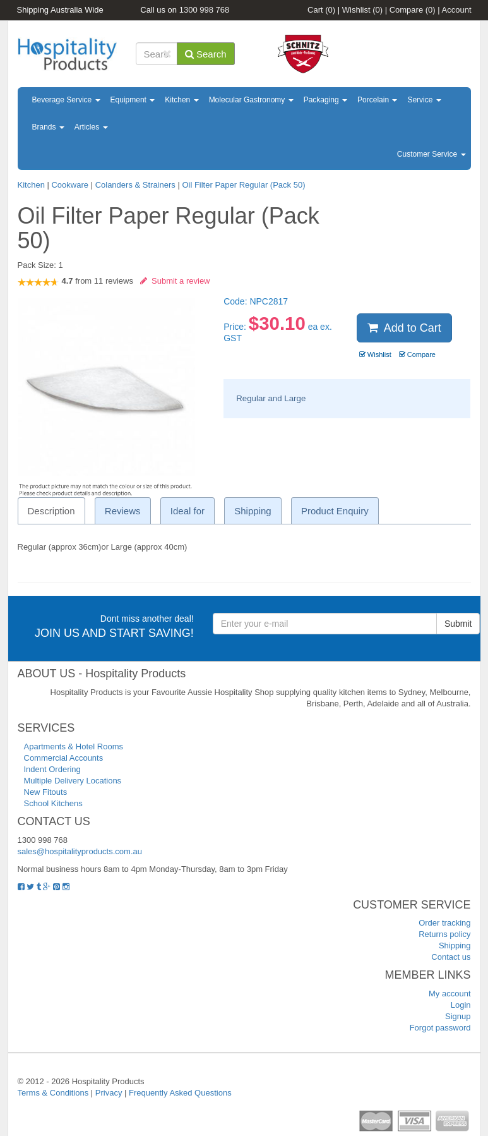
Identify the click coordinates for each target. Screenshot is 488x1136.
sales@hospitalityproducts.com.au (80, 851)
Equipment (132, 99)
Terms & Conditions (53, 1092)
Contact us (450, 957)
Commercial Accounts (64, 758)
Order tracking (444, 923)
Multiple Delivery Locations (73, 780)
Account (457, 10)
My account (449, 993)
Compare (413, 10)
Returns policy (444, 934)
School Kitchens (53, 803)
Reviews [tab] (123, 510)
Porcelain (377, 99)
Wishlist (362, 10)
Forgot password (440, 1027)
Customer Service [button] (431, 154)
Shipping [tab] (252, 510)
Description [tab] (51, 510)
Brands (48, 127)
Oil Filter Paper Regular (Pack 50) (243, 185)
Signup (457, 1016)
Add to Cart (404, 328)
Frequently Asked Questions (180, 1092)
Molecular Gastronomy (251, 99)
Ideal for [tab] (187, 510)
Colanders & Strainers (135, 185)
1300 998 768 (204, 10)
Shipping (455, 945)
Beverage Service (66, 99)
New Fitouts (46, 792)
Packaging (325, 99)
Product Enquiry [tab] (335, 510)
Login (461, 1005)
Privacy (108, 1092)
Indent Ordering (52, 769)
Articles (91, 127)
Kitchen (181, 99)
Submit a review (175, 281)
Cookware (69, 185)
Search (206, 54)
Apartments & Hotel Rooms (74, 746)
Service (424, 99)
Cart (321, 10)
